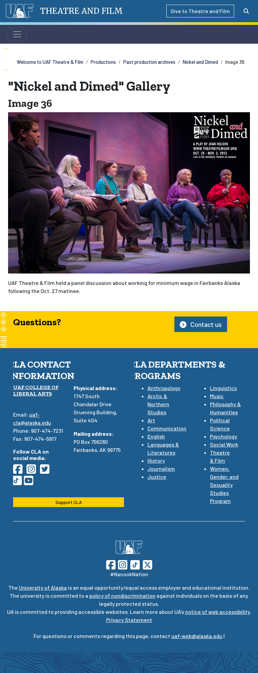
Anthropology (163, 388)
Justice (156, 476)
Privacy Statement (129, 620)
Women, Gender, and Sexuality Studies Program (224, 484)
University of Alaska (43, 587)
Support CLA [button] (68, 502)
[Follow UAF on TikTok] (135, 564)
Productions (103, 62)
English (156, 436)
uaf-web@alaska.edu (196, 636)
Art (151, 420)
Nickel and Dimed (200, 62)
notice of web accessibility (217, 611)
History (156, 460)
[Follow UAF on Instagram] (122, 564)
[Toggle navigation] (17, 34)
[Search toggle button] (246, 11)
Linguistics (223, 388)
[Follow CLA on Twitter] (46, 471)
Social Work (224, 444)
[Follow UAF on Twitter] (147, 564)
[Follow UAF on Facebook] (111, 564)
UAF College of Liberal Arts (35, 390)
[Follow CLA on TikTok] (18, 482)
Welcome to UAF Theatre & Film (50, 62)
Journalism (161, 468)
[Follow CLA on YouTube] (30, 482)
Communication (166, 428)
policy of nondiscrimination (122, 595)
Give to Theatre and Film (200, 11)
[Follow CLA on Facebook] (20, 471)
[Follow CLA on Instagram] (33, 471)
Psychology (223, 436)
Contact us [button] (201, 324)
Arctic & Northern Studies (158, 404)
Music (217, 396)
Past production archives (149, 62)
